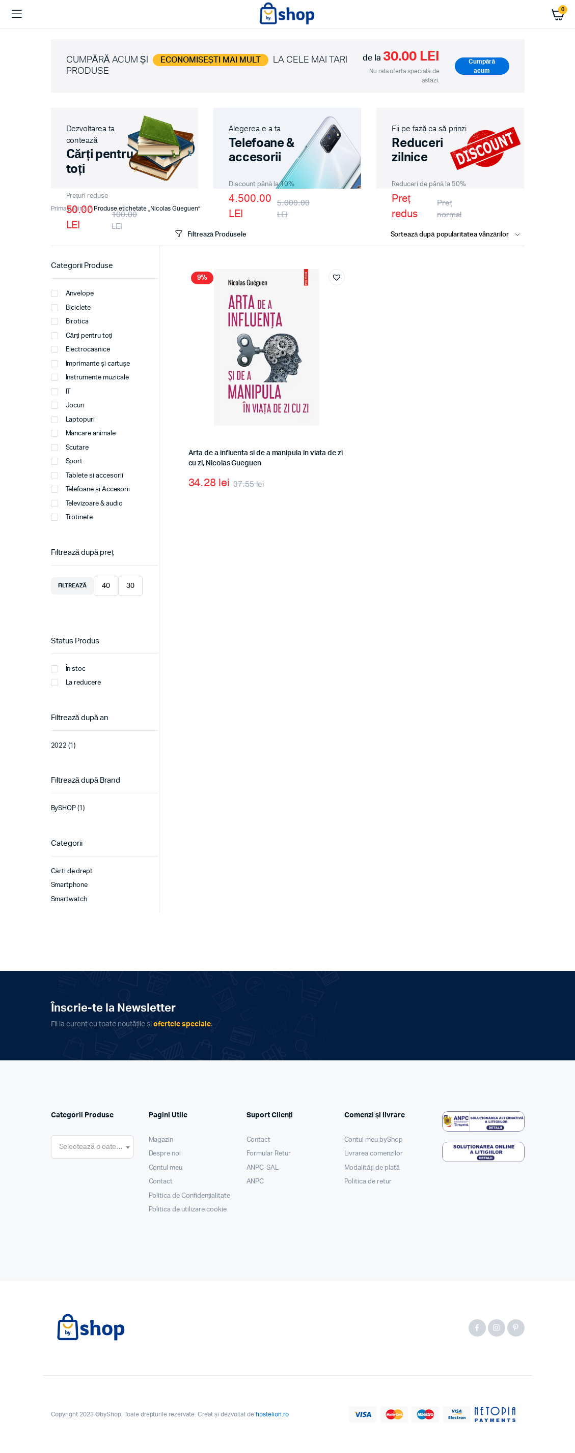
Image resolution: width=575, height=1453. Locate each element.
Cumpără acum (482, 66)
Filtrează (72, 585)
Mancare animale (83, 433)
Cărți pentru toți (82, 335)
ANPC (255, 1181)
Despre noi (165, 1153)
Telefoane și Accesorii (90, 489)
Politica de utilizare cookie (188, 1209)
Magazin (161, 1140)
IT (61, 391)
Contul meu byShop (373, 1140)
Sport (67, 461)
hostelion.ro (272, 1414)
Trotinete (72, 517)
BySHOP (63, 808)
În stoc (68, 668)
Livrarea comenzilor (373, 1153)
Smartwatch (69, 899)
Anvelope (72, 293)
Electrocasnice (81, 349)
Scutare (70, 447)
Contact (161, 1181)
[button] (337, 277)
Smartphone (69, 885)
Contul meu (166, 1168)
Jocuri (68, 405)
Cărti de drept (72, 871)
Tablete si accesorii (87, 475)
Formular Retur (269, 1153)
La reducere (76, 682)
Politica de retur (368, 1181)
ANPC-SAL (263, 1168)
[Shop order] (458, 235)
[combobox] (92, 1147)
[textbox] (92, 1147)
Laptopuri (73, 419)
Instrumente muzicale (90, 377)
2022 (59, 746)
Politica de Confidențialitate (190, 1196)
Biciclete (71, 307)
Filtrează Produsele (210, 234)
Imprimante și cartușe (90, 363)
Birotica (70, 321)
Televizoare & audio (87, 503)
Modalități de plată (372, 1168)
